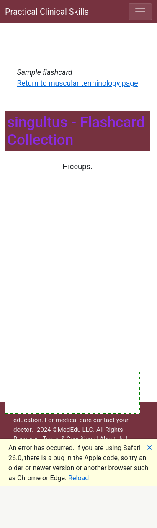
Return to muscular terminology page (77, 83)
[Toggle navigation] (140, 11)
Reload (78, 478)
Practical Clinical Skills (47, 12)
